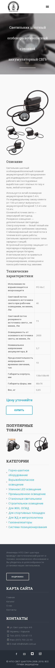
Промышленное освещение (27, 494)
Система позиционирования (28, 527)
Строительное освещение (26, 503)
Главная (10, 597)
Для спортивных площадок (27, 513)
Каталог (10, 601)
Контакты (11, 609)
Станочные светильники (25, 498)
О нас (9, 605)
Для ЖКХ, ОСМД (19, 508)
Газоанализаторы (20, 522)
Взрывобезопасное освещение (21, 482)
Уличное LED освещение (25, 489)
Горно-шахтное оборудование (19, 473)
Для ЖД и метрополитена (26, 517)
